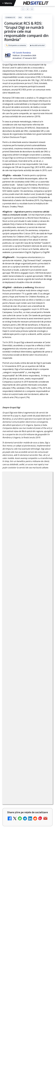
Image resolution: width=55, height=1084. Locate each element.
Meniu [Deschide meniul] (7, 3)
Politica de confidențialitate (27, 943)
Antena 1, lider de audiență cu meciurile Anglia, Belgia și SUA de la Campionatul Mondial (24, 677)
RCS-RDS (28, 17)
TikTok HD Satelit (27, 866)
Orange (44, 907)
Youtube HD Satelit (27, 858)
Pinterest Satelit (27, 881)
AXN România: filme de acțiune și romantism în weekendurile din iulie (27, 665)
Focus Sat (23, 907)
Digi (20, 17)
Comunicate (10, 17)
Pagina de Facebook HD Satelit (27, 836)
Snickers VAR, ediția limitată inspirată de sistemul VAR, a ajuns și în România (25, 689)
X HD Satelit (28, 873)
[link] (27, 665)
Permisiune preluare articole (27, 927)
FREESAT (13, 907)
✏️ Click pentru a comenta (16, 45)
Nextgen (34, 907)
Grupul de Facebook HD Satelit (27, 844)
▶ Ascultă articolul (37, 45)
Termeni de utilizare (28, 935)
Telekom (7, 912)
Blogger (27, 957)
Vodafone (18, 912)
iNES (27, 912)
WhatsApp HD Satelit (27, 851)
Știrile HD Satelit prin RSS (27, 888)
